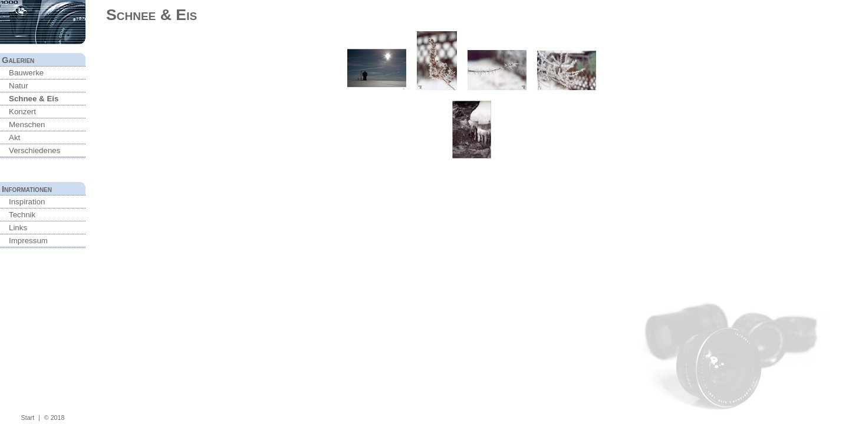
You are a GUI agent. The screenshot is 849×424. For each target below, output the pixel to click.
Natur (18, 85)
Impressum (28, 240)
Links (18, 227)
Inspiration (27, 201)
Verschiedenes (34, 150)
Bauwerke (26, 72)
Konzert (22, 111)
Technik (22, 214)
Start (28, 417)
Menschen (27, 124)
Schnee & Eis (33, 98)
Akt (14, 137)
